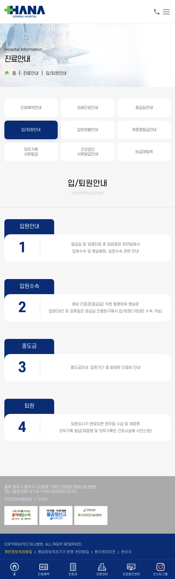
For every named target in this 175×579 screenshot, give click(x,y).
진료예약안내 (30, 108)
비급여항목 (144, 152)
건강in (43, 499)
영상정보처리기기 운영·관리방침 (63, 552)
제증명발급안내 (144, 130)
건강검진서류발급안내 (87, 151)
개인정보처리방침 (18, 552)
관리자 (126, 552)
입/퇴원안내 (56, 73)
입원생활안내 (87, 130)
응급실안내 (144, 108)
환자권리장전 (105, 552)
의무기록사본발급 (31, 151)
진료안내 (30, 73)
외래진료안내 (87, 108)
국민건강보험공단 (18, 499)
